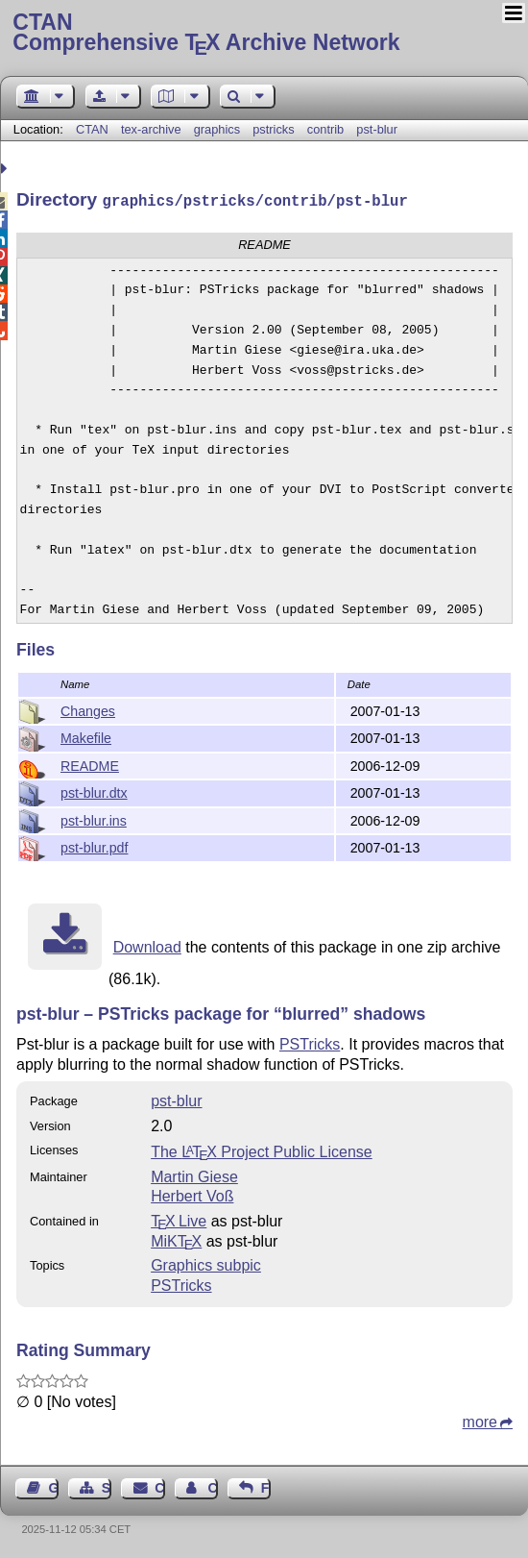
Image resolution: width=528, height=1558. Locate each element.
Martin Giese (194, 1175)
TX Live (178, 1219)
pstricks (273, 129)
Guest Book (54, 1486)
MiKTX (176, 1239)
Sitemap (106, 1486)
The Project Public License (261, 1150)
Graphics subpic (206, 1263)
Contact (159, 1486)
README (89, 764)
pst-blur (376, 129)
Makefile (85, 736)
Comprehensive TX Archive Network (263, 33)
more (480, 1420)
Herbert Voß (192, 1194)
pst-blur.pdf (94, 845)
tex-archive (151, 129)
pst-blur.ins (93, 819)
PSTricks (309, 1042)
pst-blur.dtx (94, 791)
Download (147, 945)
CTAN (92, 129)
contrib (325, 129)
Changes (87, 709)
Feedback (266, 1486)
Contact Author (212, 1486)
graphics (217, 129)
